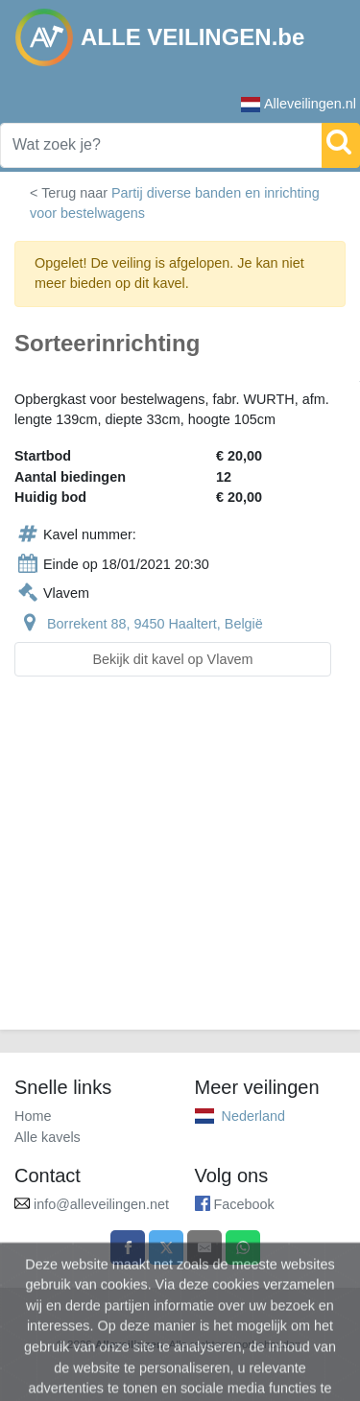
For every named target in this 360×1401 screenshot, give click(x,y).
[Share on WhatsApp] (243, 1247)
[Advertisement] (180, 865)
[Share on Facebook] (127, 1247)
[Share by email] (204, 1247)
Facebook (244, 1204)
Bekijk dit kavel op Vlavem (172, 659)
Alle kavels (47, 1137)
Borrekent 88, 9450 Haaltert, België (155, 623)
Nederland (253, 1116)
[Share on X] (166, 1247)
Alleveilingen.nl (298, 104)
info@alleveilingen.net (101, 1204)
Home (32, 1116)
